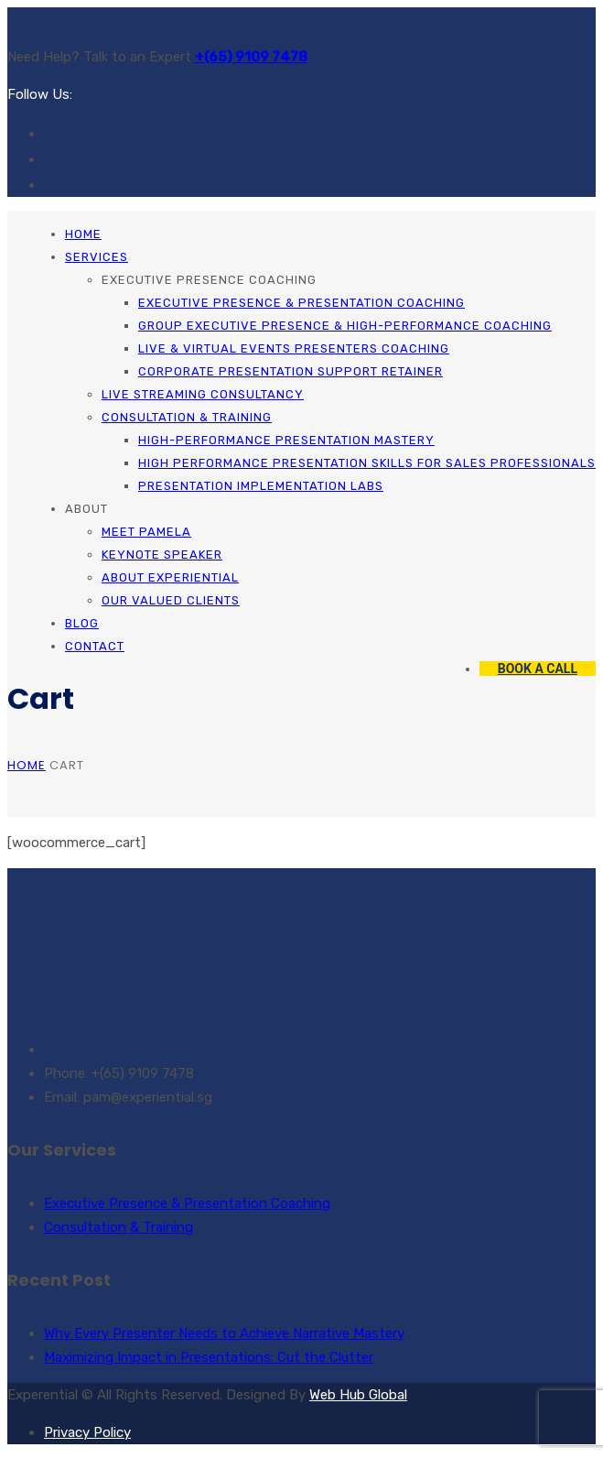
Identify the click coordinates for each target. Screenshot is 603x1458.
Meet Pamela (146, 532)
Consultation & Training (187, 417)
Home (83, 234)
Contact (94, 646)
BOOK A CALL (537, 668)
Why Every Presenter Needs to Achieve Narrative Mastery (224, 1333)
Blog (82, 623)
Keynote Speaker (162, 554)
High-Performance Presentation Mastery (286, 440)
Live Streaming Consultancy (203, 394)
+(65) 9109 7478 (251, 57)
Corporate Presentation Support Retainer (290, 371)
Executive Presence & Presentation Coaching (301, 303)
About (86, 509)
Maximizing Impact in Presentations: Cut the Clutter (208, 1357)
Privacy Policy (87, 1432)
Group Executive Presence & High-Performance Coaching (345, 325)
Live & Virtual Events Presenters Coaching (293, 348)
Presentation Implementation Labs (260, 486)
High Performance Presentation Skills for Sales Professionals (367, 463)
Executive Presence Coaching (209, 280)
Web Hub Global (358, 1395)
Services (96, 257)
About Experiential (170, 577)
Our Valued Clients (171, 600)
